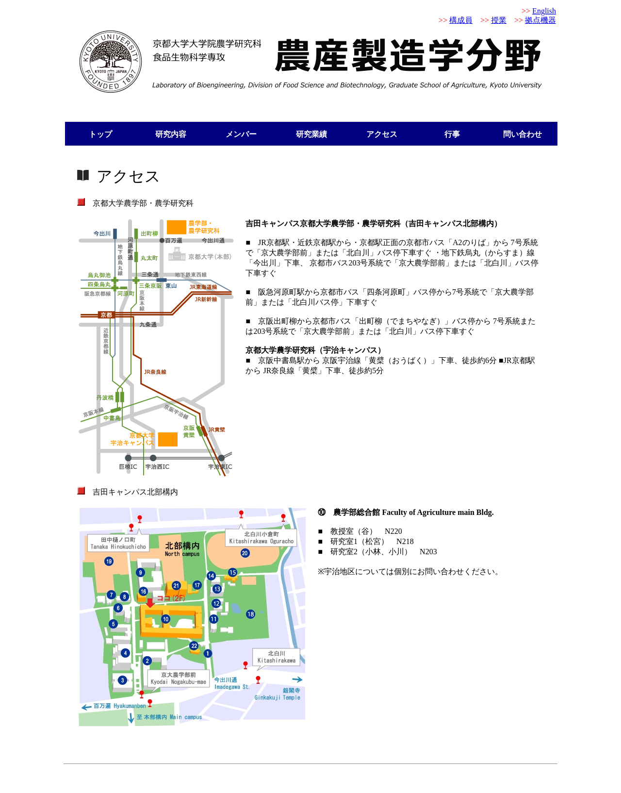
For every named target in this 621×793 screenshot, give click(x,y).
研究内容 (170, 134)
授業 (499, 20)
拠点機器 (540, 20)
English (544, 11)
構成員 (461, 20)
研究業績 (311, 134)
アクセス (381, 134)
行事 (452, 134)
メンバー (241, 134)
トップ (100, 134)
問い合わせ (522, 134)
